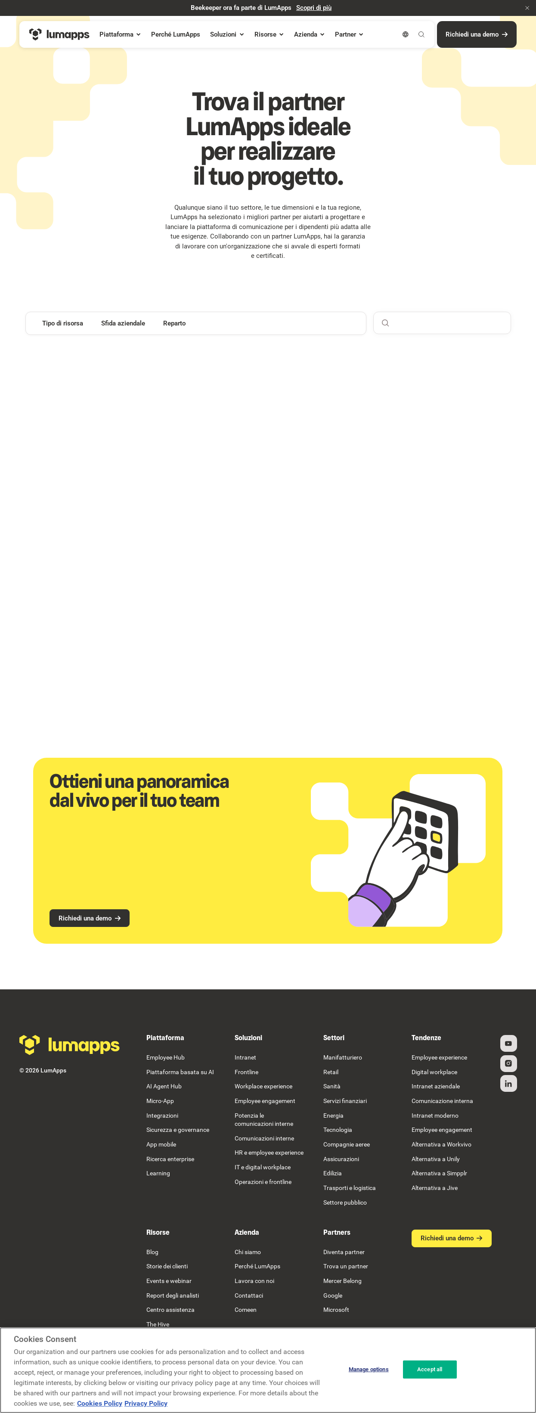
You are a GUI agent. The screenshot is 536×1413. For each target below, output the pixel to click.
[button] (527, 8)
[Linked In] (508, 1083)
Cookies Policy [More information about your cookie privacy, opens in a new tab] (99, 1403)
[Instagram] (508, 1063)
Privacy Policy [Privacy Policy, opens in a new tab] (145, 1403)
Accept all (429, 1369)
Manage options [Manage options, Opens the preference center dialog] (369, 1369)
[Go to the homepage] (69, 1045)
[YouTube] (508, 1043)
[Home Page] (59, 34)
